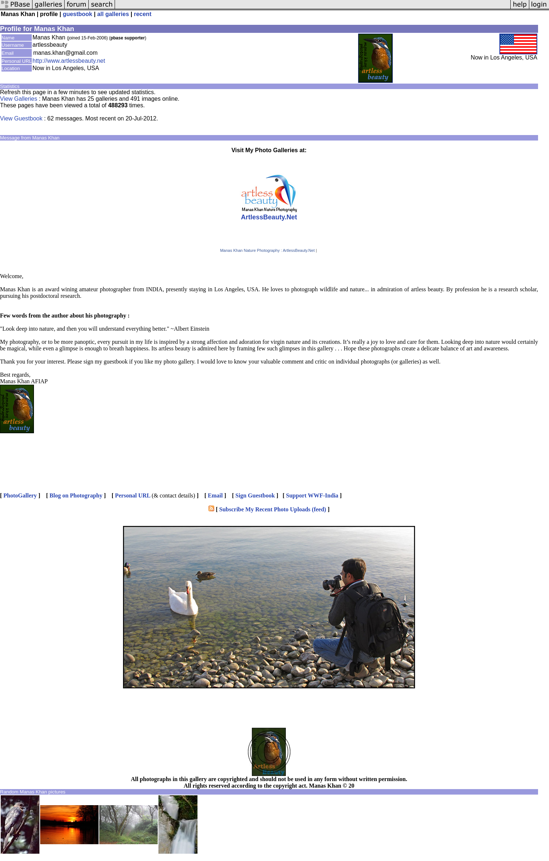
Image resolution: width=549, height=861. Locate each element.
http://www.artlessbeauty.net (68, 61)
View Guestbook (21, 118)
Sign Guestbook (255, 495)
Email (215, 495)
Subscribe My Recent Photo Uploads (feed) (272, 509)
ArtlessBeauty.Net (269, 217)
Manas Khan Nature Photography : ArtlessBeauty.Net (267, 250)
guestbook (77, 14)
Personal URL (132, 495)
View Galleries (18, 99)
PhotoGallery (20, 495)
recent (142, 14)
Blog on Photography (76, 495)
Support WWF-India (312, 495)
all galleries (113, 14)
